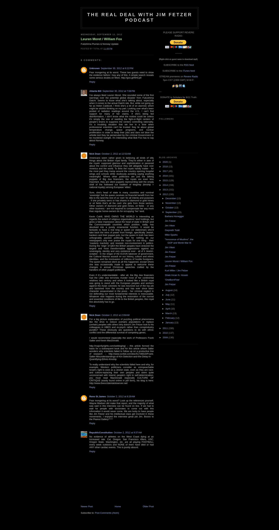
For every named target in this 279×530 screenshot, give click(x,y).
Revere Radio (191, 76)
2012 (166, 194)
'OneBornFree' (172, 279)
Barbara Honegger (174, 216)
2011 (166, 328)
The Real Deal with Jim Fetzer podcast (139, 17)
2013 (166, 189)
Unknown (94, 68)
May (167, 304)
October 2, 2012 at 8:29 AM (121, 396)
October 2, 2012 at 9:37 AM (128, 432)
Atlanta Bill (95, 91)
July (167, 295)
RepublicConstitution (101, 432)
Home (118, 506)
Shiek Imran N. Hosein (176, 275)
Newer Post (87, 506)
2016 (166, 175)
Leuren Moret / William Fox (101, 39)
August (169, 290)
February (170, 318)
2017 (166, 171)
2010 (166, 333)
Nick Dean (95, 153)
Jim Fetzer (170, 221)
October (169, 207)
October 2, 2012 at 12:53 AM (116, 153)
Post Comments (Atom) (107, 513)
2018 (166, 166)
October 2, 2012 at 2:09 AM (116, 315)
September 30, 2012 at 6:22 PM (117, 68)
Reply (92, 81)
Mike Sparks (171, 234)
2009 (166, 337)
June (168, 299)
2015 (166, 180)
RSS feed (189, 65)
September (171, 212)
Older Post (148, 506)
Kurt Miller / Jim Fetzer (176, 270)
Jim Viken (170, 225)
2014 (166, 185)
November (171, 203)
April (168, 308)
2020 (166, 162)
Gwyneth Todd (172, 230)
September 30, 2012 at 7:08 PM (118, 91)
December (171, 198)
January (169, 322)
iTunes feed (189, 70)
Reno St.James (97, 396)
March (169, 313)
